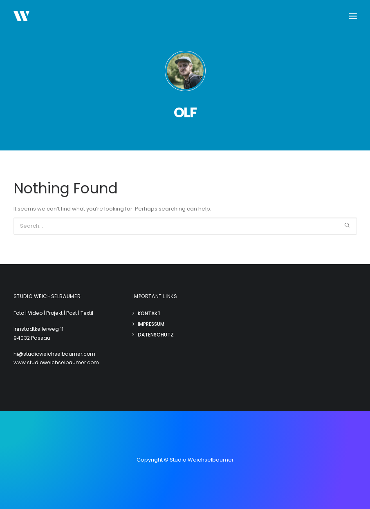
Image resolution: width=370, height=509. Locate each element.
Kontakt (149, 313)
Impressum (151, 324)
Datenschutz (156, 334)
